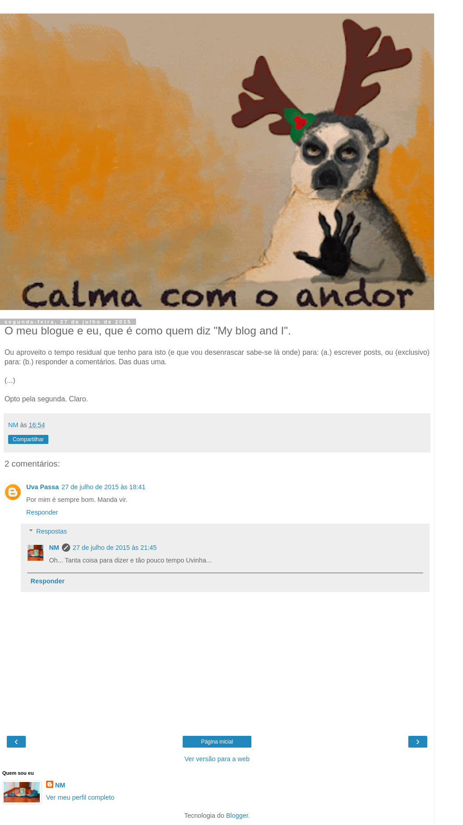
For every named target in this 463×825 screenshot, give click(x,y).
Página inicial (217, 742)
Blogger (237, 815)
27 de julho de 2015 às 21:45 (115, 547)
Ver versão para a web (217, 759)
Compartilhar (28, 439)
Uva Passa (42, 487)
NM (54, 547)
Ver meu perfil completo (80, 797)
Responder (42, 512)
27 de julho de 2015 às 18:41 (103, 487)
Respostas (51, 531)
